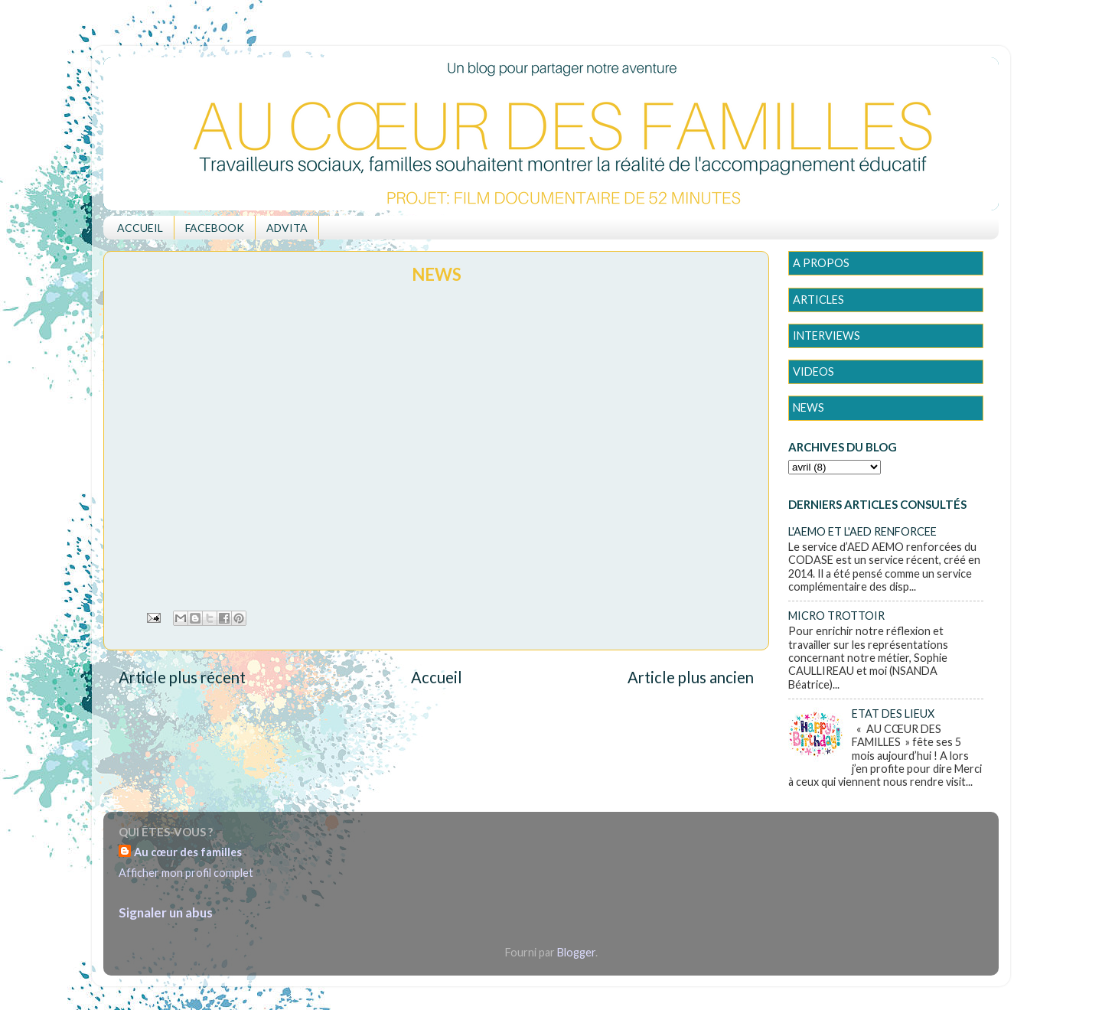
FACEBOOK (214, 227)
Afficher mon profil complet (186, 872)
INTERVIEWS (826, 335)
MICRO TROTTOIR (836, 615)
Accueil (436, 677)
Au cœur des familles (188, 851)
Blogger (576, 952)
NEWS (808, 407)
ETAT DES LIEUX (893, 713)
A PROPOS (821, 262)
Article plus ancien (691, 677)
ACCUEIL (140, 227)
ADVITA (287, 227)
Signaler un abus (166, 912)
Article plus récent (182, 677)
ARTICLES (818, 299)
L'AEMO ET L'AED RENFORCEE (862, 531)
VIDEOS (813, 371)
